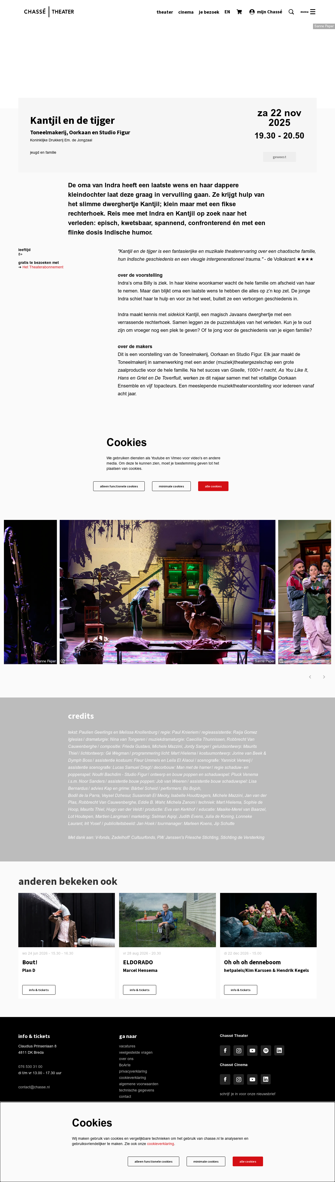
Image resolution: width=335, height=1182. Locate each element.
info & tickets (40, 1048)
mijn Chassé (265, 12)
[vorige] (310, 734)
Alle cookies (212, 543)
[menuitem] (165, 12)
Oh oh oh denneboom (252, 1020)
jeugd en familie (43, 209)
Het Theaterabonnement (43, 324)
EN (227, 12)
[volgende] (324, 734)
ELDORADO (138, 1020)
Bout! (29, 1020)
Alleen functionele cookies (110, 543)
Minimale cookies (167, 543)
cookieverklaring (160, 1143)
